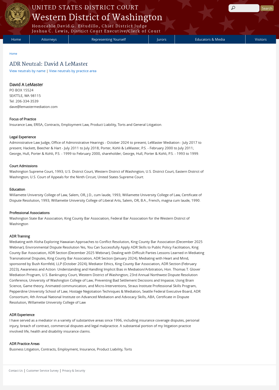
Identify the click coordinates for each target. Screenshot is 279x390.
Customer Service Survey (42, 370)
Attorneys (49, 39)
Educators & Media (210, 39)
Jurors (161, 39)
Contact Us (16, 370)
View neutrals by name (27, 70)
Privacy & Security (73, 370)
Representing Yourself (109, 39)
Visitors (261, 39)
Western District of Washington (97, 17)
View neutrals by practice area (72, 70)
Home (16, 39)
